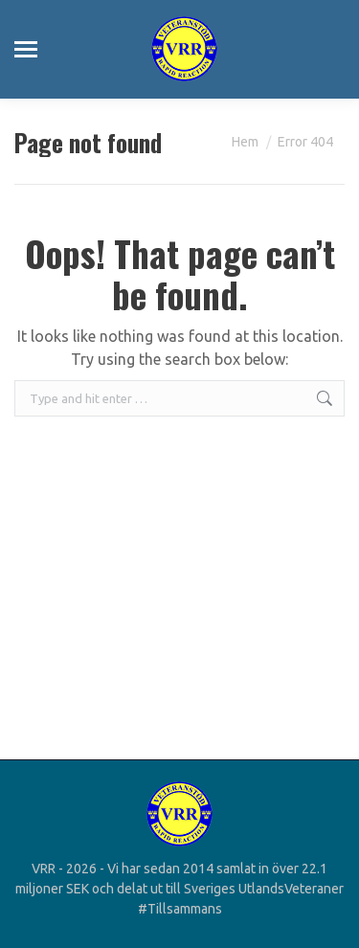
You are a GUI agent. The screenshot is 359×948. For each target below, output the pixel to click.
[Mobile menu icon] (25, 49)
